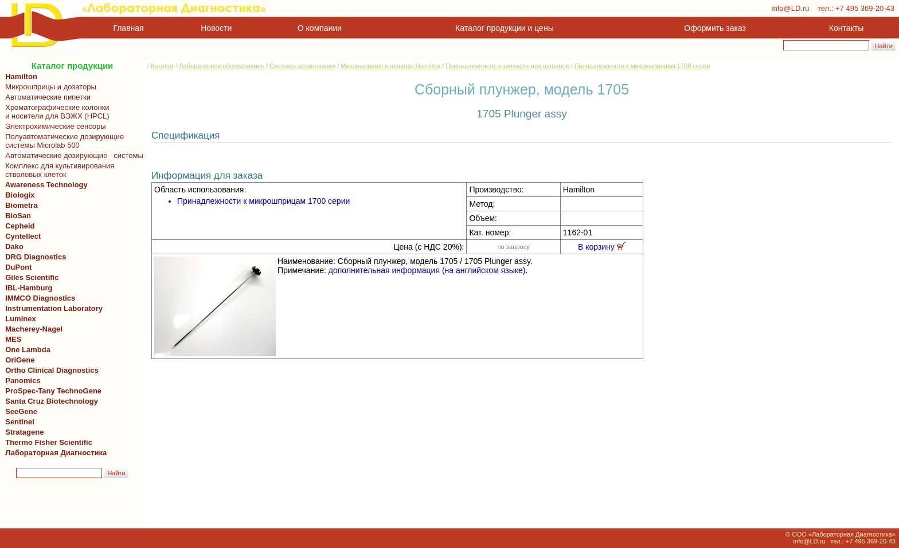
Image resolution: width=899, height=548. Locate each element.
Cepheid (18, 226)
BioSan (18, 215)
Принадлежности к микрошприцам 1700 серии (642, 65)
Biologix (18, 195)
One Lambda (25, 349)
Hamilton (21, 76)
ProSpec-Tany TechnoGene (51, 391)
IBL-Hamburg (27, 287)
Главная (128, 28)
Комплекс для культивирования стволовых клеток (57, 170)
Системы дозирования (302, 65)
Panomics (21, 380)
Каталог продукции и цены (504, 28)
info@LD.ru (791, 8)
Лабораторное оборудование (221, 65)
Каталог (162, 65)
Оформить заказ (715, 28)
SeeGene (19, 411)
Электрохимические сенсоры (53, 126)
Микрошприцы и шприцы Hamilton (390, 65)
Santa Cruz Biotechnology (49, 401)
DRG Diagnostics (33, 257)
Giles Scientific (29, 277)
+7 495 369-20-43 (864, 8)
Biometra (21, 205)
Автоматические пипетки (46, 97)
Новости (216, 28)
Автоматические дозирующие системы (72, 155)
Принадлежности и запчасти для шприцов (507, 65)
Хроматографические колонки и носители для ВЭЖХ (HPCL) (55, 111)
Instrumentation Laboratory (54, 308)
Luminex (20, 318)
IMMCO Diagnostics (38, 298)
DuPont (16, 267)
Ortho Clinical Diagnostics (50, 370)
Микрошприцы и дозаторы (48, 86)
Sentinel (19, 421)
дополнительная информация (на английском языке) (427, 270)
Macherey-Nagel (31, 329)
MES (13, 339)
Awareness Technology (44, 184)
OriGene (18, 360)
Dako (14, 246)
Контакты (846, 28)
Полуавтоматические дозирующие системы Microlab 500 (62, 140)
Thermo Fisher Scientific (46, 442)
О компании (318, 28)
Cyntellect (21, 236)
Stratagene (22, 432)
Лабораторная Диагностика (56, 452)
